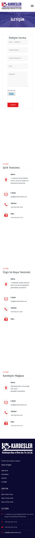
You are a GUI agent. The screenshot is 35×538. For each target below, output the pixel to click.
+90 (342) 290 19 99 (17, 207)
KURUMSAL (5, 474)
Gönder (12, 105)
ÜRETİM (3, 478)
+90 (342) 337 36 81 (17, 312)
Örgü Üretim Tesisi (7, 498)
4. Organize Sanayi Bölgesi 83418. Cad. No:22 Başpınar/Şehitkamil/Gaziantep (21, 182)
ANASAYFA (4, 470)
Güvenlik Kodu (11, 90)
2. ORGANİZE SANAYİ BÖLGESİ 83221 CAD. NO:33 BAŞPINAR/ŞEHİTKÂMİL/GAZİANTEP (21, 287)
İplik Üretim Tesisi (7, 494)
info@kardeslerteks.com (19, 301)
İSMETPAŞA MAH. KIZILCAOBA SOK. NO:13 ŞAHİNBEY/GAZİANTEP (21, 390)
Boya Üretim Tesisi (7, 502)
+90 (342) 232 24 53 (17, 415)
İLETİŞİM (4, 482)
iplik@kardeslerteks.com (19, 197)
